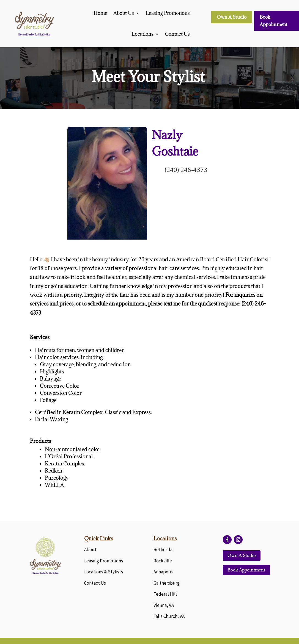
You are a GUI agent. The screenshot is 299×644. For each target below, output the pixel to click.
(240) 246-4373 (186, 169)
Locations (142, 34)
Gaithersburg (166, 583)
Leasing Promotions (168, 13)
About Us (123, 13)
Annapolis (163, 572)
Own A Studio (231, 17)
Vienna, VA (163, 605)
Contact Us (177, 34)
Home (100, 13)
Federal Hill (165, 594)
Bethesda (162, 549)
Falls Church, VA (169, 616)
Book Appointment (273, 20)
